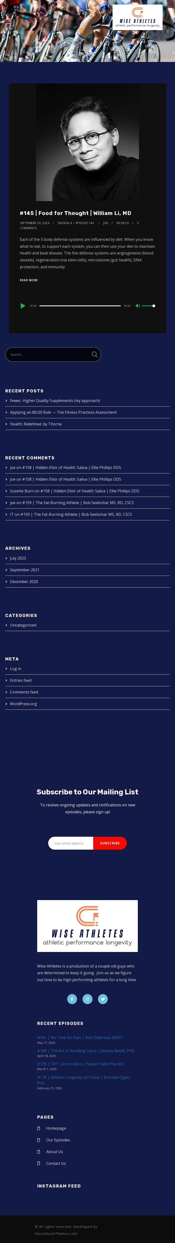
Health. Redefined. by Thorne (36, 424)
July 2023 (18, 558)
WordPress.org (23, 703)
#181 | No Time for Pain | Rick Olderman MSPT (80, 1037)
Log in (15, 668)
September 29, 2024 (34, 223)
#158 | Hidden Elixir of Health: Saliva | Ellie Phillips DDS (71, 467)
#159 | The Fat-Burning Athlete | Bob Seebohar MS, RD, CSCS (78, 502)
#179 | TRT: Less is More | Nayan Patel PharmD (80, 1064)
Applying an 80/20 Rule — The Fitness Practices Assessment (63, 412)
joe (105, 223)
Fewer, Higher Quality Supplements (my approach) (55, 400)
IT (12, 514)
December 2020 (24, 581)
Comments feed (24, 692)
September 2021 (24, 569)
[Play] (22, 306)
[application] (87, 305)
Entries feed (20, 680)
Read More (29, 280)
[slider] (80, 305)
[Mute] (138, 306)
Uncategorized (23, 625)
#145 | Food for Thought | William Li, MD (75, 213)
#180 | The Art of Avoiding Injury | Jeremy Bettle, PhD (85, 1050)
